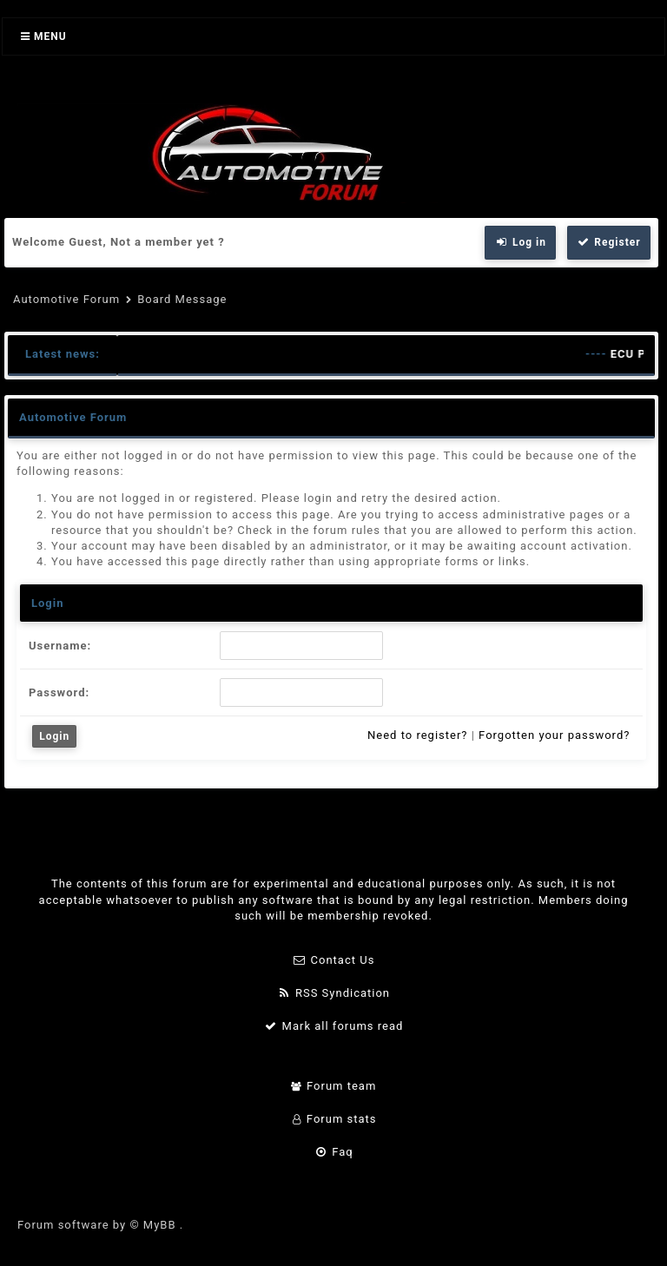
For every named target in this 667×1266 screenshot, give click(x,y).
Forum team (334, 1085)
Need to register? (417, 735)
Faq (333, 1151)
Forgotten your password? (554, 735)
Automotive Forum (66, 299)
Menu (44, 36)
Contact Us (334, 959)
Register (609, 242)
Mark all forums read (334, 1025)
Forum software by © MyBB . (100, 1224)
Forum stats (333, 1118)
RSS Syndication (333, 992)
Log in (520, 242)
